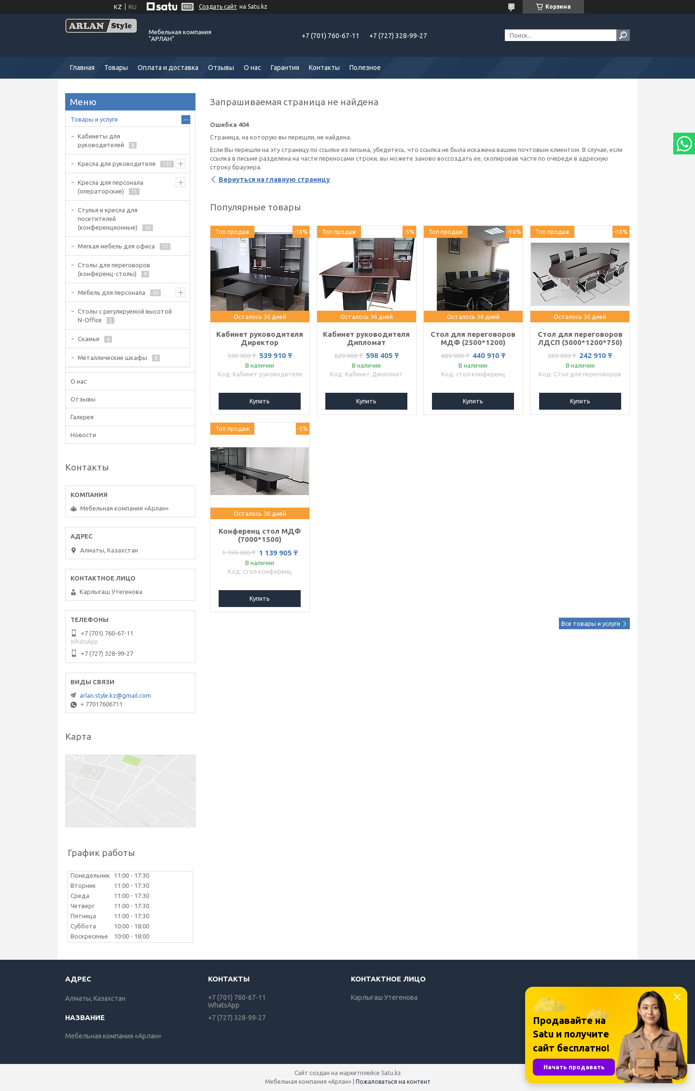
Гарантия (285, 67)
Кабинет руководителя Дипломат (366, 338)
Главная (82, 67)
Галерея (82, 417)
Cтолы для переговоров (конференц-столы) (114, 269)
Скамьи (88, 338)
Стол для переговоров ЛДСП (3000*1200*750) (580, 338)
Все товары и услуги (590, 623)
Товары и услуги (94, 119)
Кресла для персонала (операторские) (110, 186)
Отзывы (221, 67)
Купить (260, 401)
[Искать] (623, 35)
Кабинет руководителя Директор (259, 338)
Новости (83, 434)
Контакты (324, 67)
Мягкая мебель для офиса (116, 246)
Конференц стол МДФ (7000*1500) (260, 535)
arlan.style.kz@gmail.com (115, 695)
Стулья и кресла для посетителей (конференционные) (108, 219)
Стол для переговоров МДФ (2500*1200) (473, 338)
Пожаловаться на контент (393, 1081)
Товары (116, 67)
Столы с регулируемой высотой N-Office (125, 315)
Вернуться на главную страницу (274, 179)
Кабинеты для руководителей (101, 140)
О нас (252, 67)
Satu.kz (391, 1073)
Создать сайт (218, 6)
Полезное (365, 67)
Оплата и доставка (168, 67)
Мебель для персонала (111, 292)
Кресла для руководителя (116, 163)
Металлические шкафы (112, 357)
